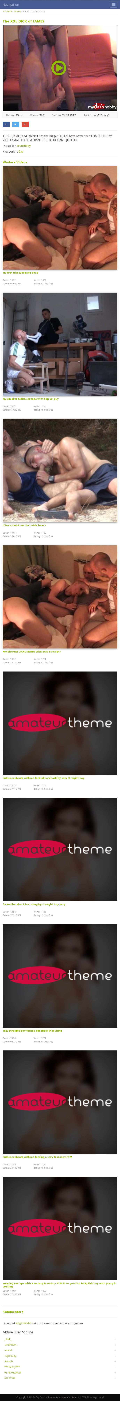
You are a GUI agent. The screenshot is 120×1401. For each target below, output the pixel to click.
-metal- (8, 1350)
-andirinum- (10, 1344)
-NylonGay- (10, 1355)
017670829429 (12, 1372)
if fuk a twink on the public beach (24, 525)
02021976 (10, 1378)
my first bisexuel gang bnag (20, 273)
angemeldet (23, 1323)
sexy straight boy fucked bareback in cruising (32, 1031)
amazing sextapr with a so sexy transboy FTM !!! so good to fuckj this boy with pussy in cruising (59, 1285)
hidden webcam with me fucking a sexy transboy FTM (37, 1157)
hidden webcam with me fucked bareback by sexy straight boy (43, 778)
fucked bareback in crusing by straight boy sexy (34, 904)
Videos (17, 11)
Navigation (11, 4)
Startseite (7, 11)
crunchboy (24, 146)
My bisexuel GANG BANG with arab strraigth (32, 652)
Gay (20, 151)
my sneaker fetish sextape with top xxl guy (31, 399)
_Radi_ (7, 1339)
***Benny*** (12, 1367)
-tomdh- (9, 1361)
